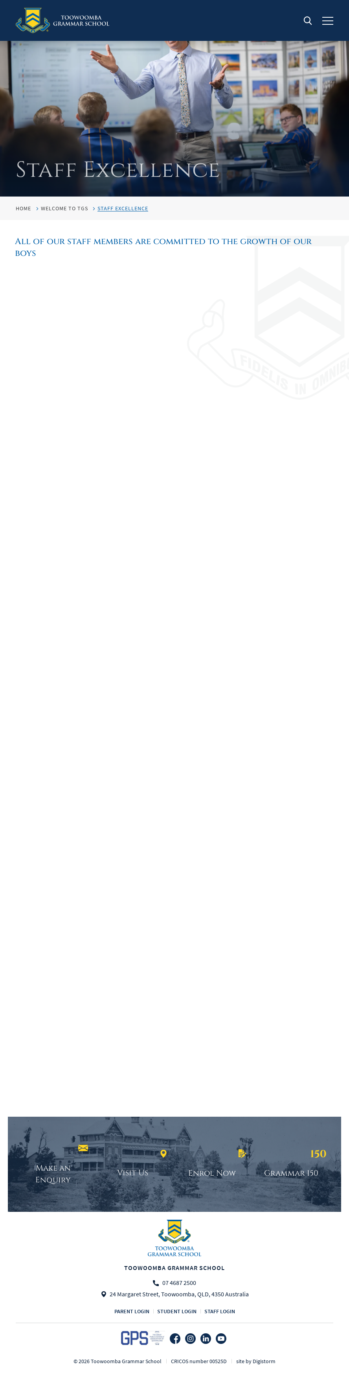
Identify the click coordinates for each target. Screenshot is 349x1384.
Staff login (219, 1311)
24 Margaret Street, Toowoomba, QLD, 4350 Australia (179, 1294)
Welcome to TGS (64, 208)
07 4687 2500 (179, 1283)
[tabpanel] (174, 98)
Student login (177, 1311)
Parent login (131, 1311)
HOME (23, 208)
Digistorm (264, 1361)
